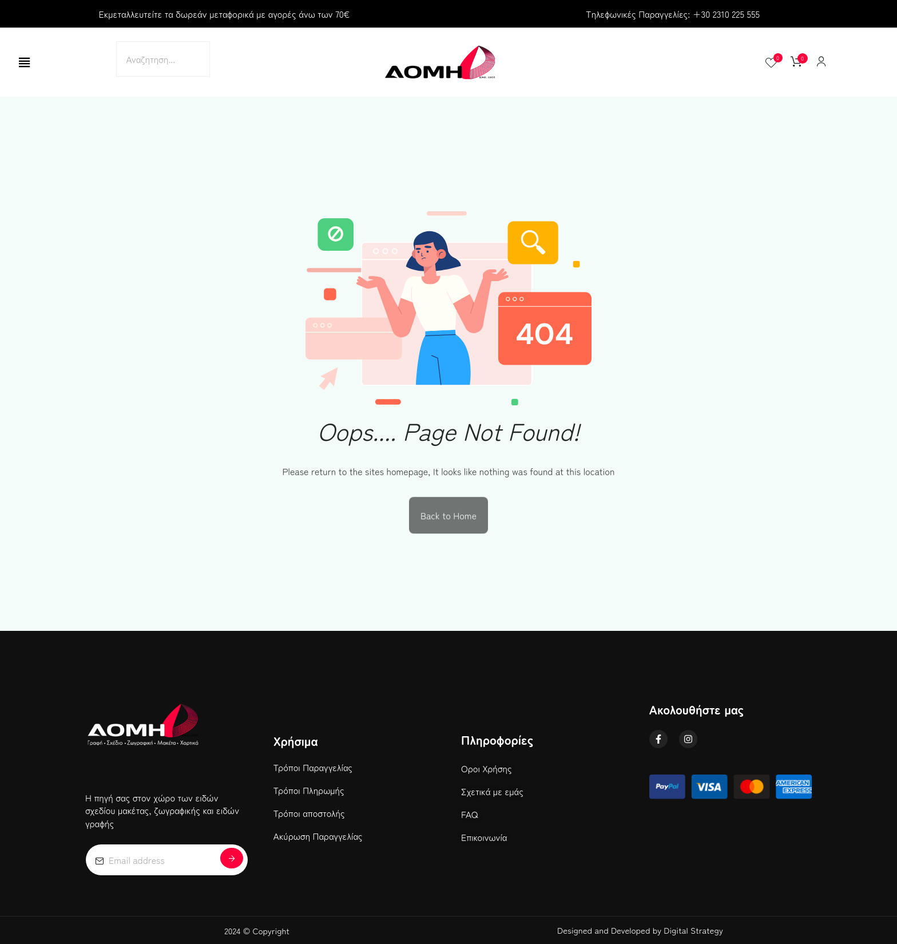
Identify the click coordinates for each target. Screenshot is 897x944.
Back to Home (448, 517)
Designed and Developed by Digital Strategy (640, 930)
